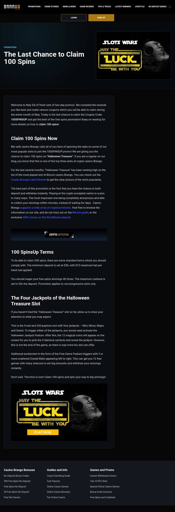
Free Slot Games (12, 497)
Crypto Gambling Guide (58, 475)
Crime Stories (52, 6)
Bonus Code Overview (101, 492)
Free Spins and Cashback (102, 497)
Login (74, 17)
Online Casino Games (57, 486)
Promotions (34, 6)
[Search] (170, 7)
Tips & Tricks (104, 6)
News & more (69, 6)
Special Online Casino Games (105, 486)
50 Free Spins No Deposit (16, 492)
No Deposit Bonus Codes (16, 475)
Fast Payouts (53, 481)
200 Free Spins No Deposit (17, 481)
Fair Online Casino (56, 497)
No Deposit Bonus (157, 6)
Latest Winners (123, 6)
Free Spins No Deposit (15, 486)
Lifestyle (140, 6)
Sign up (101, 17)
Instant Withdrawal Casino (103, 475)
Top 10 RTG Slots (98, 481)
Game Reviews (87, 6)
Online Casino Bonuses (58, 492)
